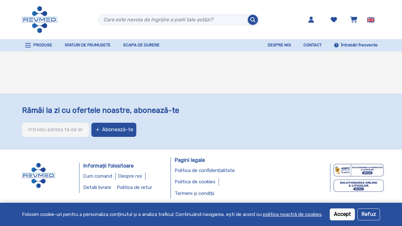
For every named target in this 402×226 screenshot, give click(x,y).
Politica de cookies (195, 182)
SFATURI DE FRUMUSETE (88, 45)
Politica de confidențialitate (205, 170)
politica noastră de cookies (292, 214)
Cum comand (97, 176)
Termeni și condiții (194, 193)
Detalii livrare (97, 187)
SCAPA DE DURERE (141, 45)
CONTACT (312, 45)
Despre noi (130, 176)
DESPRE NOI (279, 45)
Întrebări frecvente (356, 45)
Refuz (368, 214)
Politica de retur (134, 187)
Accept (342, 214)
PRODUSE (38, 45)
